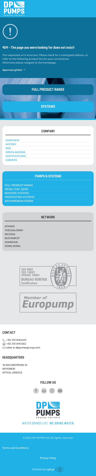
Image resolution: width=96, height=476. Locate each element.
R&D (8, 148)
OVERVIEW (12, 140)
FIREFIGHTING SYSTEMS (19, 197)
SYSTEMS (48, 106)
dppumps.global (12, 69)
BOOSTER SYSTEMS (17, 193)
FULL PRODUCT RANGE (48, 89)
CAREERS (11, 160)
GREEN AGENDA (15, 152)
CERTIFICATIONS (15, 156)
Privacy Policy (48, 457)
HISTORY (10, 144)
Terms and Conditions (15, 447)
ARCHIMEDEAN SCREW (19, 200)
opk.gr (51, 469)
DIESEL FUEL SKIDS (16, 189)
